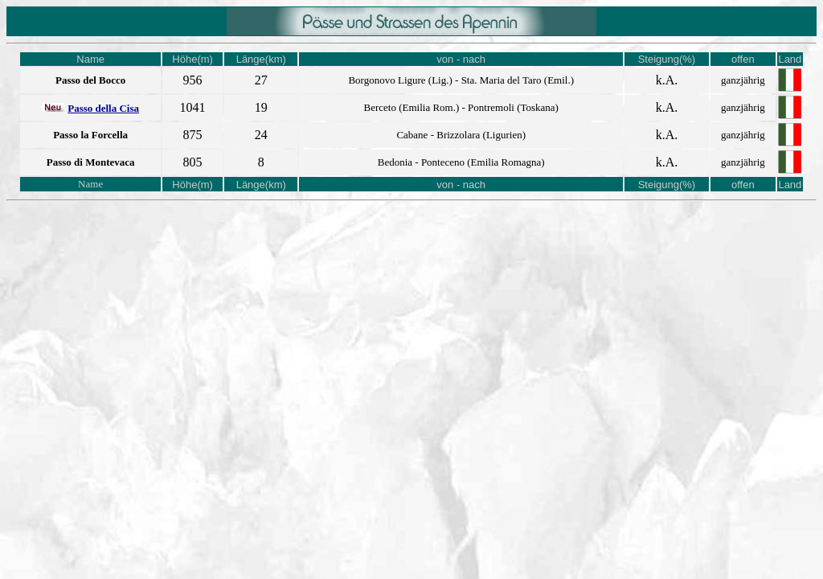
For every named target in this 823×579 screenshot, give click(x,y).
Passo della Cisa (103, 108)
